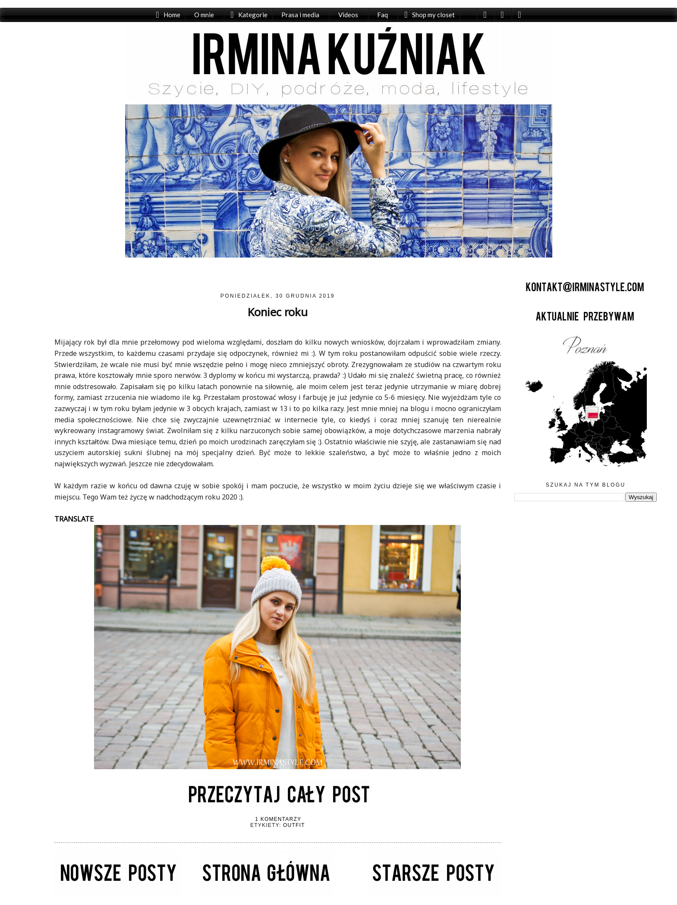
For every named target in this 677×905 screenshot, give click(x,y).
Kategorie (253, 15)
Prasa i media (300, 15)
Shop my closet (433, 15)
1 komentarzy (278, 819)
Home (172, 15)
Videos (348, 15)
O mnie (204, 15)
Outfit (294, 825)
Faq (382, 15)
